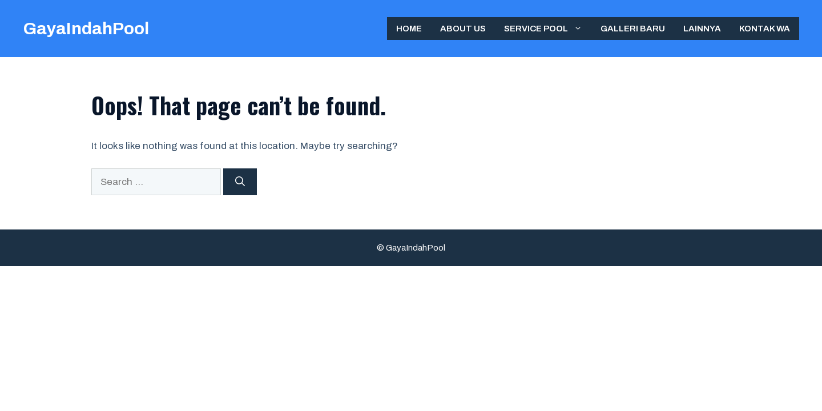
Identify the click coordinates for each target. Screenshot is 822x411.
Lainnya (702, 28)
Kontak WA (764, 28)
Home (409, 28)
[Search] (240, 182)
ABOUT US (463, 28)
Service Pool (547, 28)
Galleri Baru (633, 28)
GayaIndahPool (86, 28)
